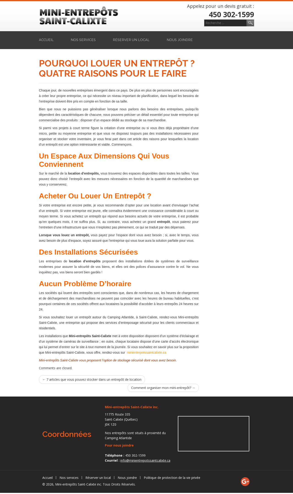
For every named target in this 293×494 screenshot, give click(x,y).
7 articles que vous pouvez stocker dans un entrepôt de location (91, 379)
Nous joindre (180, 40)
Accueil (46, 40)
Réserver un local (131, 40)
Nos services (83, 40)
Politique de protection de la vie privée (172, 477)
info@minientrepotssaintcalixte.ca (145, 460)
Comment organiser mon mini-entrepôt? (163, 388)
